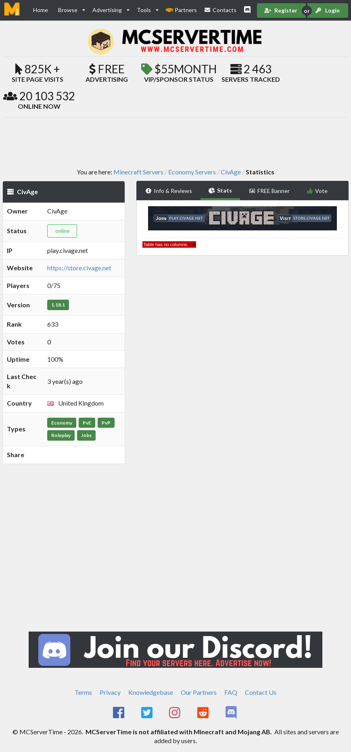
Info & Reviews (168, 190)
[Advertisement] (175, 142)
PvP (106, 423)
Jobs (86, 435)
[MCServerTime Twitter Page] (147, 713)
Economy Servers (192, 172)
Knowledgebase (150, 692)
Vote (317, 190)
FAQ (230, 692)
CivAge (231, 172)
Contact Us (260, 692)
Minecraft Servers (138, 172)
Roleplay (61, 435)
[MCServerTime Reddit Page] (203, 713)
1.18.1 (58, 305)
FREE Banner (269, 190)
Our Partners (199, 692)
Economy (61, 423)
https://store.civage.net (79, 267)
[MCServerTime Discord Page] (232, 713)
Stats (220, 190)
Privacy (110, 692)
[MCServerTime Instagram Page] (175, 713)
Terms (83, 692)
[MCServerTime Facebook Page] (119, 713)
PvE (87, 423)
